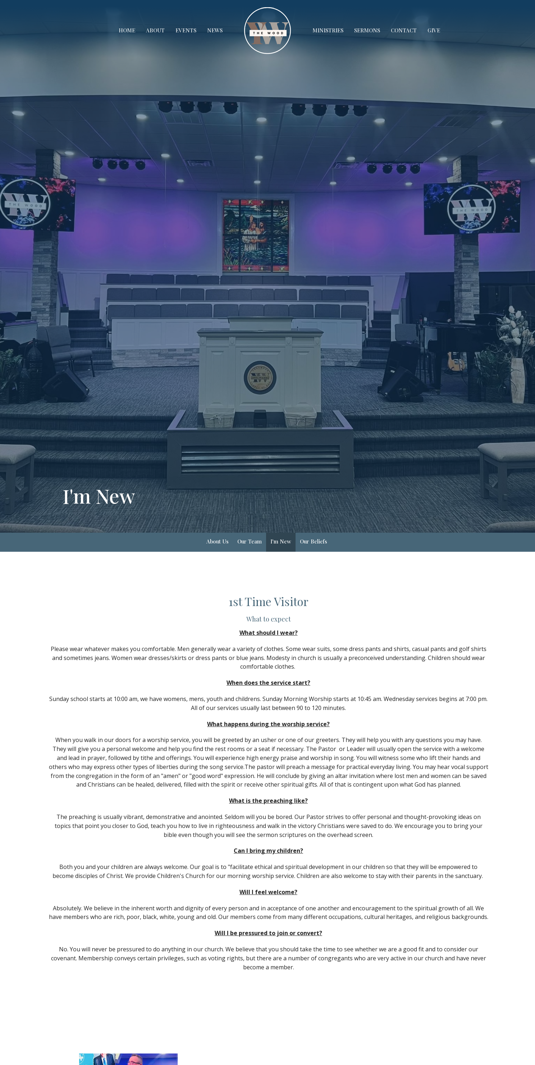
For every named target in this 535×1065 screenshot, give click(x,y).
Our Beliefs (313, 541)
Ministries (327, 30)
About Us (217, 541)
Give (433, 30)
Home (127, 30)
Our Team (249, 541)
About (155, 30)
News (215, 30)
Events (185, 30)
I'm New (280, 541)
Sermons (367, 30)
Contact (404, 30)
